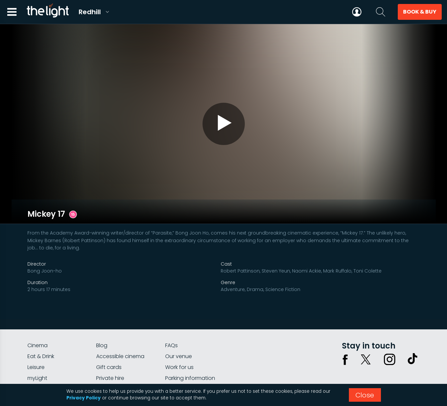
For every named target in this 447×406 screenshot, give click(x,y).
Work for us (179, 348)
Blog (101, 326)
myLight (37, 359)
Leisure (36, 348)
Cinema (37, 326)
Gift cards (109, 348)
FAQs (171, 326)
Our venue (178, 337)
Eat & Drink (40, 337)
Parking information (190, 359)
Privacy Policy (83, 398)
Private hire (110, 359)
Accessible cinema (120, 337)
